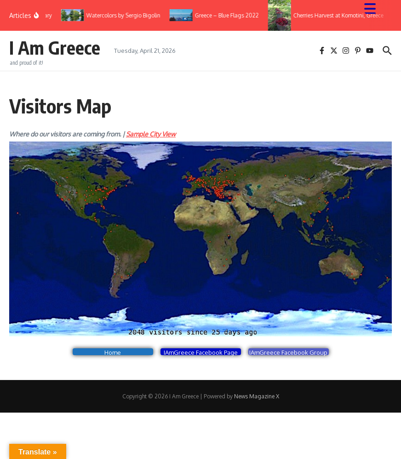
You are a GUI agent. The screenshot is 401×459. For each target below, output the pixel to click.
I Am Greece (54, 47)
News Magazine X (256, 396)
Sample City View (151, 134)
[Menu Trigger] (374, 8)
